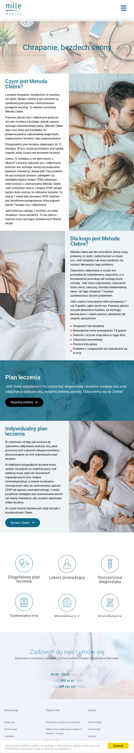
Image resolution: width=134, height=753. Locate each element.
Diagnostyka (53, 710)
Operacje (92, 736)
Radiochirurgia (94, 722)
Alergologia (9, 722)
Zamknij (118, 746)
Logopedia (9, 736)
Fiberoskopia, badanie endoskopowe (63, 722)
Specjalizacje (11, 710)
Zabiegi (92, 710)
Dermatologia (10, 729)
